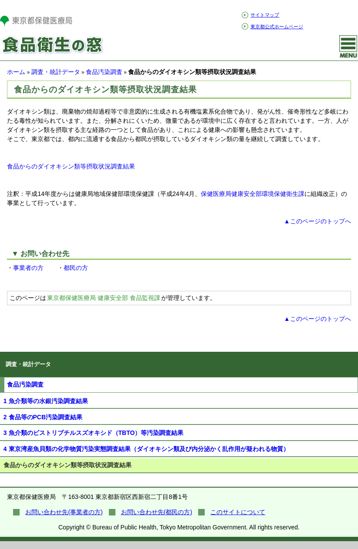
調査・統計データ (55, 71)
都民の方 (76, 267)
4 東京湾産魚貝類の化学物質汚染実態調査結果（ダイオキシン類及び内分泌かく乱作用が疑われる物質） (146, 448)
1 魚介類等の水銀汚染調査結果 (45, 400)
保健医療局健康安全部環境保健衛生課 (252, 193)
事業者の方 (28, 267)
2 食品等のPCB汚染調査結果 (42, 417)
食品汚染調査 (104, 71)
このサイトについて (237, 512)
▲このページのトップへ (317, 221)
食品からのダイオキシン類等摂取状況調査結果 (71, 166)
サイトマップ (264, 14)
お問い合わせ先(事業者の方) (63, 512)
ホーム (16, 71)
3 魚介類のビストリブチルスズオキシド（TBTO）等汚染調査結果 (93, 432)
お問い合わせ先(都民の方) (156, 512)
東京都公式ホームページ (276, 26)
